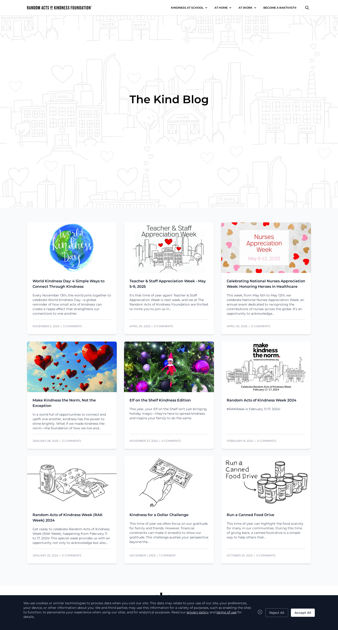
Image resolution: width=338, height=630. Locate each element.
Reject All (276, 613)
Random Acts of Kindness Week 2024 (261, 400)
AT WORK (245, 7)
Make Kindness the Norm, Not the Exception (64, 403)
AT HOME (221, 7)
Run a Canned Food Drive (250, 515)
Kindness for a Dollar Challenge (159, 515)
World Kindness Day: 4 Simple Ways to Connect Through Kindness (68, 284)
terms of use (226, 612)
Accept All (303, 613)
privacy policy (198, 612)
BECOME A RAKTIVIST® (280, 7)
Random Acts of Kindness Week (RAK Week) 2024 (68, 517)
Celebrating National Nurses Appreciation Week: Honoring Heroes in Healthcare (266, 284)
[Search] (307, 8)
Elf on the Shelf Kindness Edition (160, 400)
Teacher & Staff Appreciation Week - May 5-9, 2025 (168, 284)
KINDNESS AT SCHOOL (187, 7)
